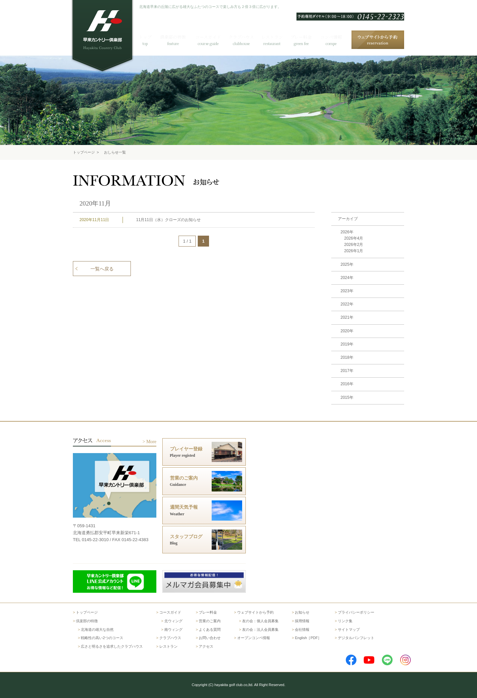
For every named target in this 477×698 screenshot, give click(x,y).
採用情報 (302, 621)
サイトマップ (349, 629)
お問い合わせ (371, 7)
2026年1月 (353, 251)
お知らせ (302, 612)
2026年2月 (353, 244)
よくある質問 (341, 7)
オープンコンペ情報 (253, 638)
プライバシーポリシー (356, 612)
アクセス (396, 7)
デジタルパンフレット (356, 638)
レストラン (168, 646)
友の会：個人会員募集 (260, 621)
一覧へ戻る (102, 268)
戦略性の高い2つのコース (102, 638)
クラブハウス (170, 638)
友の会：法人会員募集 (260, 629)
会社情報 (302, 629)
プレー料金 (208, 612)
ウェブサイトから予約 (255, 612)
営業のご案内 (210, 621)
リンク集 (345, 621)
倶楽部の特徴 (87, 621)
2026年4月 (353, 238)
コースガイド (170, 612)
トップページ (84, 152)
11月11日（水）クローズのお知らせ (168, 219)
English (298, 7)
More (151, 441)
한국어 (317, 7)
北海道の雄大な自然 (97, 629)
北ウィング (173, 621)
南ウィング (173, 629)
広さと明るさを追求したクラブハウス (112, 646)
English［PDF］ (308, 638)
